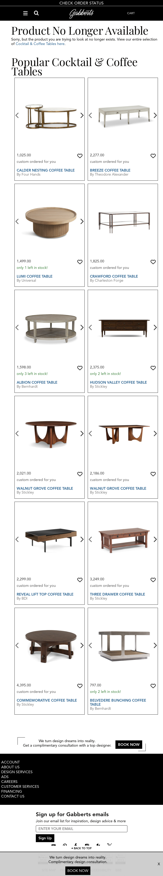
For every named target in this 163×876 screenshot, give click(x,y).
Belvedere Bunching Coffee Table (118, 702)
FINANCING (11, 791)
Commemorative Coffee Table (47, 700)
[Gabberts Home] (81, 14)
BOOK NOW (77, 870)
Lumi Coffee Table (35, 276)
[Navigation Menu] (25, 13)
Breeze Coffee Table (110, 170)
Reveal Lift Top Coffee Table (45, 594)
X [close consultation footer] (159, 864)
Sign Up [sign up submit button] (45, 838)
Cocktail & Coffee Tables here (40, 44)
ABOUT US (10, 767)
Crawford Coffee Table (114, 276)
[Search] (36, 13)
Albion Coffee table (37, 382)
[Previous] (17, 115)
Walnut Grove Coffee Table (45, 488)
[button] (79, 156)
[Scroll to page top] (81, 849)
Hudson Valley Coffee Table (118, 382)
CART (131, 13)
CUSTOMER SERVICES (20, 786)
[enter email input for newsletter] (81, 828)
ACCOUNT (10, 762)
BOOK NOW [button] (129, 744)
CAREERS (9, 781)
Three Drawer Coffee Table (117, 594)
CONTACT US (12, 796)
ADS (5, 777)
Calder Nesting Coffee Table (46, 170)
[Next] (81, 115)
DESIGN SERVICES (17, 772)
